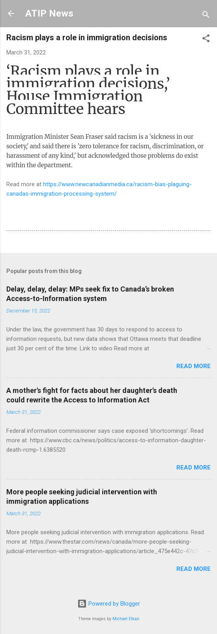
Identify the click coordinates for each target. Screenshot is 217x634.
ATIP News (49, 13)
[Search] (206, 16)
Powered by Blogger (108, 603)
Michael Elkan (125, 618)
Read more (193, 366)
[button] (206, 40)
